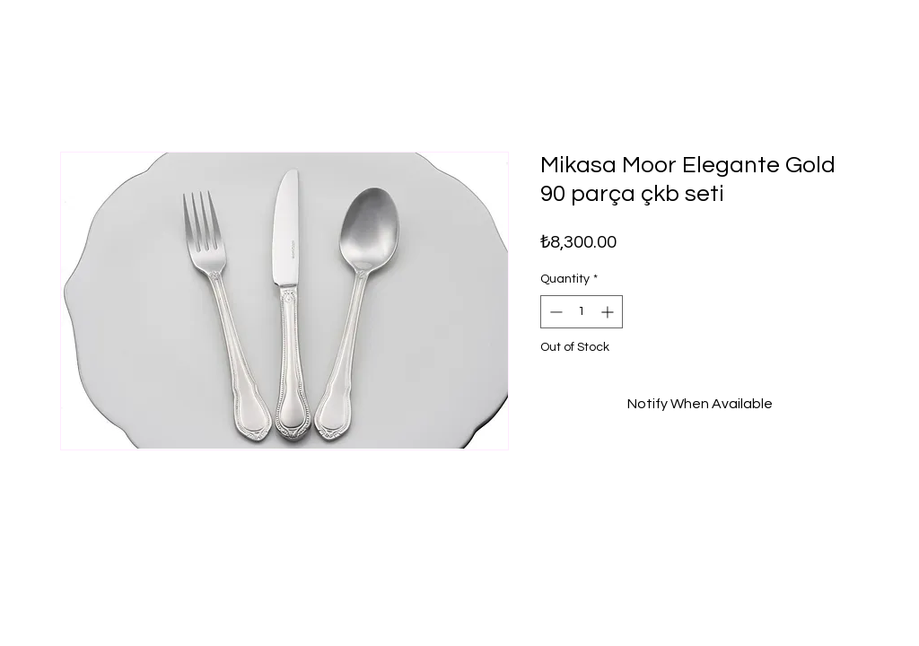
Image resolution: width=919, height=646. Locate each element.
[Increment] (609, 311)
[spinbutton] (581, 311)
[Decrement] (554, 311)
